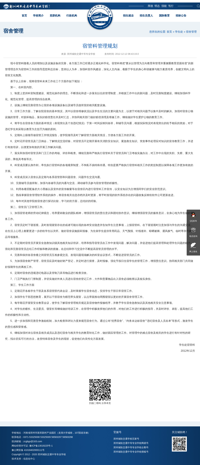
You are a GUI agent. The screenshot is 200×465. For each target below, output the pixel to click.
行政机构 (71, 15)
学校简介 (38, 15)
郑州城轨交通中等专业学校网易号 (131, 443)
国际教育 (164, 15)
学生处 (179, 31)
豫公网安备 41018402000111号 (28, 450)
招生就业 (128, 15)
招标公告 (181, 15)
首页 (24, 15)
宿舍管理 (191, 31)
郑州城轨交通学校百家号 (126, 438)
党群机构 (55, 15)
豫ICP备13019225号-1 (41, 445)
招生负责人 (146, 15)
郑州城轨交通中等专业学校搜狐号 (131, 451)
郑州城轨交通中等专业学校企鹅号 (131, 447)
